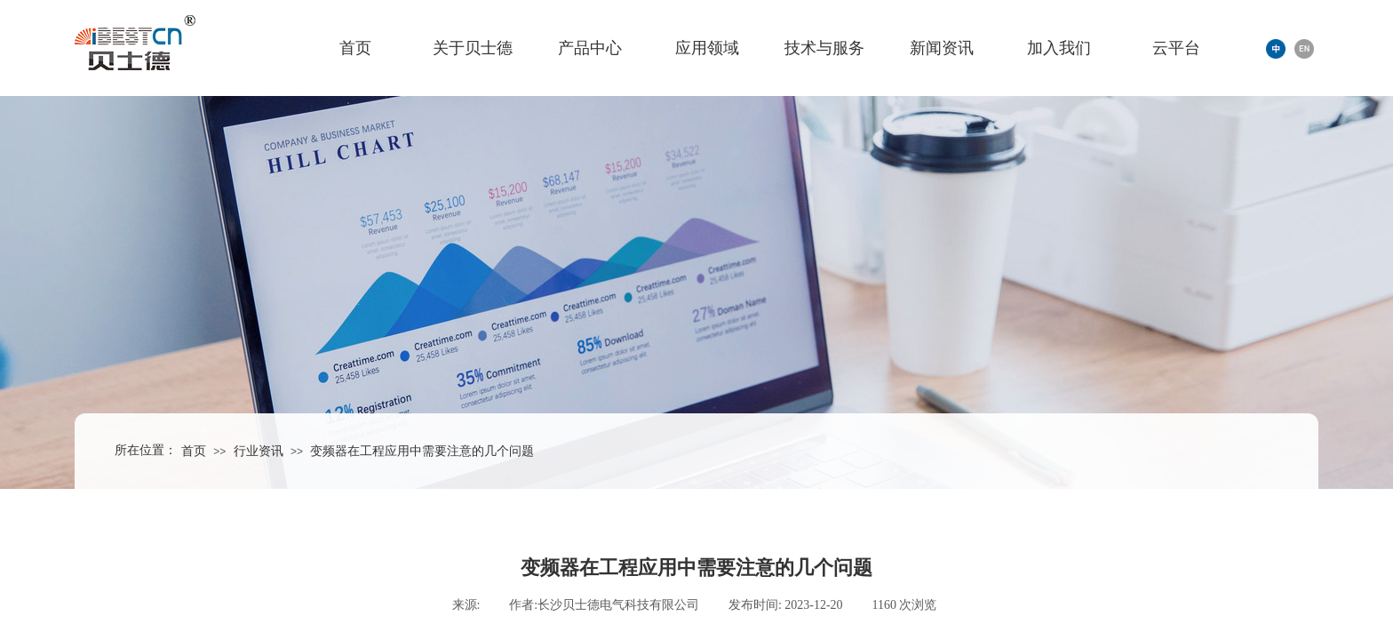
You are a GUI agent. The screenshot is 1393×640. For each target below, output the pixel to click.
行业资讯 (258, 451)
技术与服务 (824, 48)
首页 (355, 48)
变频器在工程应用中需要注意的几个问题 (422, 451)
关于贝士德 (473, 48)
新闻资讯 (942, 48)
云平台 (1176, 48)
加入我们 (1059, 48)
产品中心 (590, 48)
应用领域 (707, 48)
